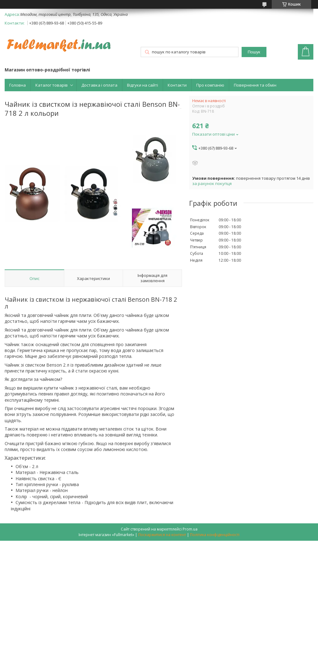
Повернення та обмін (255, 85)
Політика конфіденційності (214, 534)
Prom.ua (190, 529)
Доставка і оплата (99, 85)
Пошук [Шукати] (254, 52)
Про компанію (210, 85)
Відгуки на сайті (142, 85)
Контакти (177, 85)
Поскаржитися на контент (162, 534)
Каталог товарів (51, 85)
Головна (17, 85)
